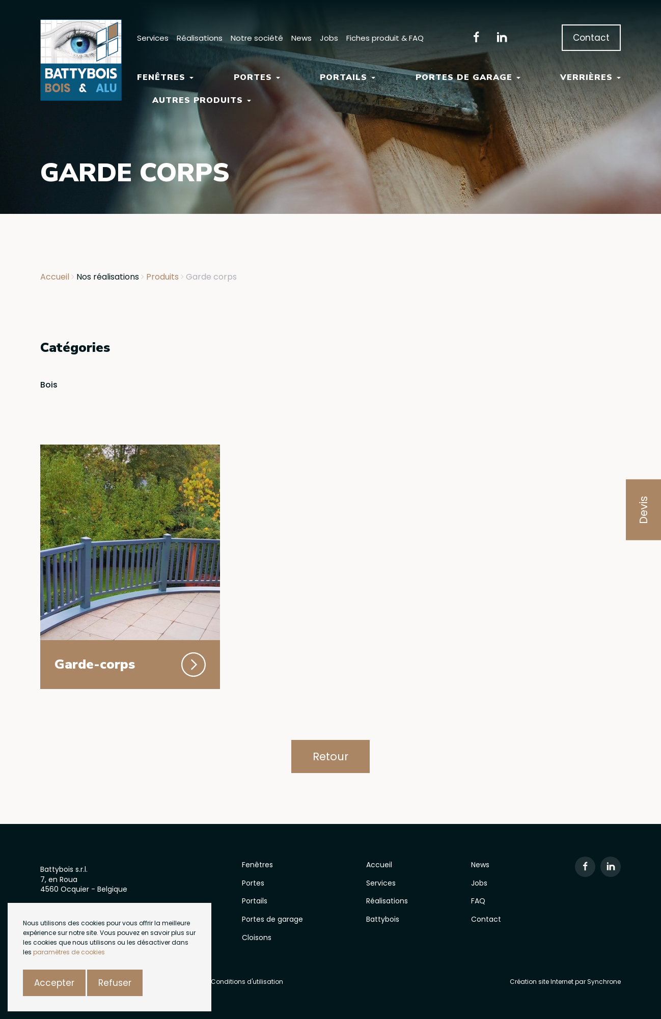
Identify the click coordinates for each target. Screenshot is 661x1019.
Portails (347, 77)
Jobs (329, 38)
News (301, 38)
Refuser (114, 983)
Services (153, 38)
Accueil (379, 865)
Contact (591, 38)
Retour (330, 756)
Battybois (382, 919)
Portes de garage (468, 77)
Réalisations (200, 38)
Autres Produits (201, 100)
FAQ (478, 901)
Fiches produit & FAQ (385, 38)
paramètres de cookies (69, 952)
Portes (257, 77)
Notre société (257, 38)
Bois (49, 385)
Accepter (54, 983)
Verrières (590, 77)
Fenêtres (165, 77)
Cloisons (256, 937)
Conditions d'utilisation (247, 981)
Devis (643, 509)
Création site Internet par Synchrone (565, 981)
